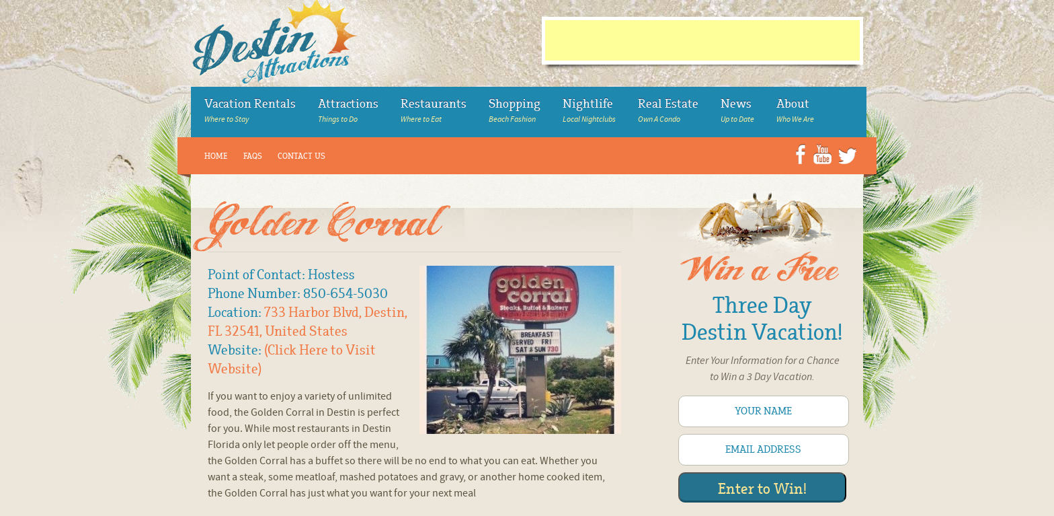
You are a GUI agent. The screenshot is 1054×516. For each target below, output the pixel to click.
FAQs (252, 156)
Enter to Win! (762, 489)
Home (216, 156)
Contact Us (301, 156)
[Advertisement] (702, 40)
